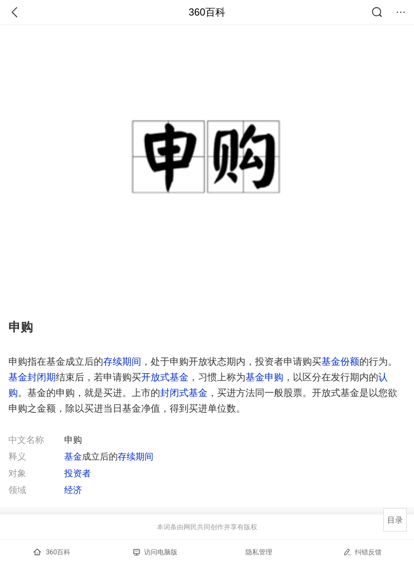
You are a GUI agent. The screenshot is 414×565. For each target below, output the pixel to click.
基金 (73, 456)
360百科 (207, 12)
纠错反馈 (362, 552)
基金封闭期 (32, 377)
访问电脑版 (155, 552)
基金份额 (340, 361)
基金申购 (264, 377)
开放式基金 (165, 377)
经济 (73, 490)
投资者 (77, 473)
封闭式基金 (184, 392)
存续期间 (122, 361)
